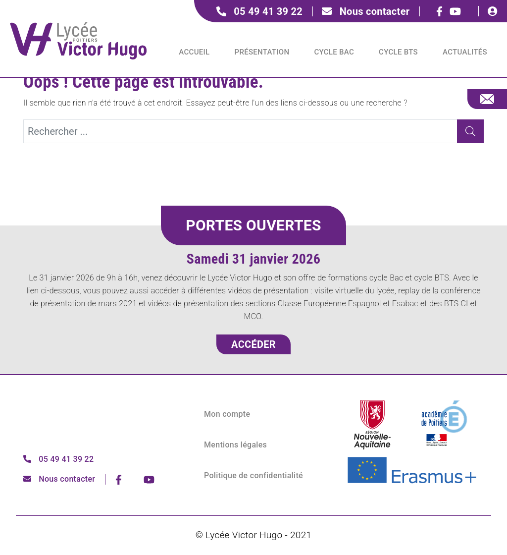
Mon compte (227, 414)
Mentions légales (235, 444)
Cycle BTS (398, 52)
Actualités (465, 52)
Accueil (194, 52)
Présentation (262, 52)
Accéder (253, 344)
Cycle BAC (334, 52)
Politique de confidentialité (253, 475)
